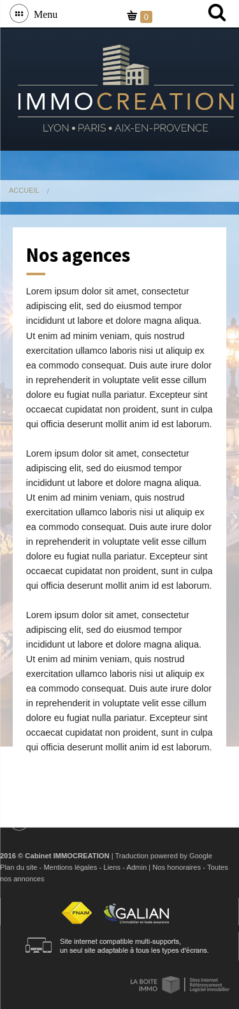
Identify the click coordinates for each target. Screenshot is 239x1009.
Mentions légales (70, 867)
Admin (136, 867)
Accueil (24, 190)
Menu (43, 13)
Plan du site (18, 867)
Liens (111, 867)
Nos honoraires (176, 867)
